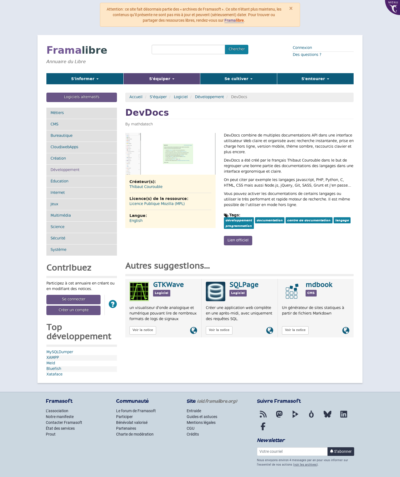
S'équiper (158, 97)
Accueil (135, 97)
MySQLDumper (59, 352)
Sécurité (58, 238)
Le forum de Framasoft (136, 411)
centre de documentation (309, 220)
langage (342, 220)
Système (58, 250)
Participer (124, 416)
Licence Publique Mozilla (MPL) (157, 204)
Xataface (54, 374)
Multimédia (61, 216)
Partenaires (126, 428)
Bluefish (53, 369)
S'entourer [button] (315, 79)
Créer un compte (74, 310)
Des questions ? (307, 55)
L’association (57, 411)
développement (239, 220)
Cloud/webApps (64, 147)
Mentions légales (201, 422)
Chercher (237, 49)
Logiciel (181, 97)
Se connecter (73, 299)
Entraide (194, 411)
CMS (54, 124)
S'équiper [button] (168, 78)
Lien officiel (238, 240)
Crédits (193, 434)
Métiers (57, 113)
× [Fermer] (291, 8)
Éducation (59, 181)
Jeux (54, 204)
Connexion (302, 48)
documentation (270, 220)
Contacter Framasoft (64, 422)
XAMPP (52, 358)
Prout (51, 434)
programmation (239, 226)
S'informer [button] (85, 79)
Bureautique (61, 136)
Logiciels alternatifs (81, 97)
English (135, 221)
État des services (60, 428)
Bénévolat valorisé (132, 422)
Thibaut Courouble (145, 187)
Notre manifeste (60, 416)
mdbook (319, 285)
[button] (113, 305)
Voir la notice (142, 330)
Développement (72, 170)
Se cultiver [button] (238, 79)
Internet (58, 193)
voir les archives (305, 464)
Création (58, 159)
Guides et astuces (202, 416)
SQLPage (243, 285)
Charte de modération (135, 434)
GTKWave (168, 285)
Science (57, 227)
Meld (50, 363)
